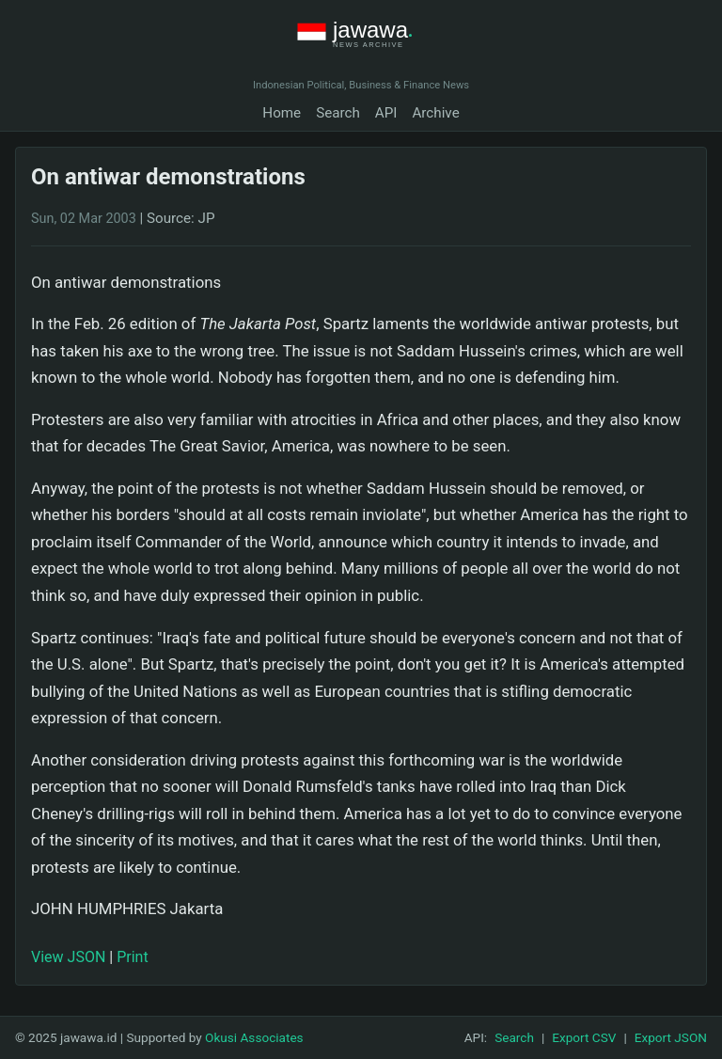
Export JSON (671, 1037)
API (386, 112)
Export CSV (584, 1037)
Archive (435, 112)
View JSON (68, 957)
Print (132, 957)
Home (281, 112)
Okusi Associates (254, 1037)
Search (338, 112)
